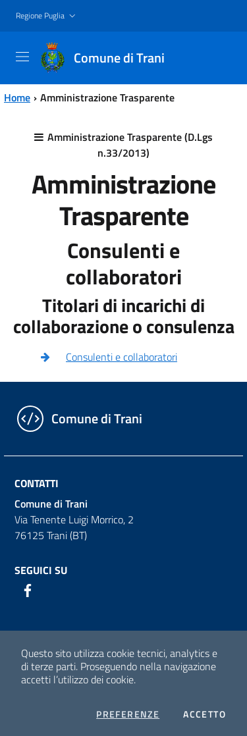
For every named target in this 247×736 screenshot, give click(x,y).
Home (17, 97)
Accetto (204, 714)
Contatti (36, 483)
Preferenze (127, 714)
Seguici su (40, 570)
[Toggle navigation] (22, 57)
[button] (47, 16)
